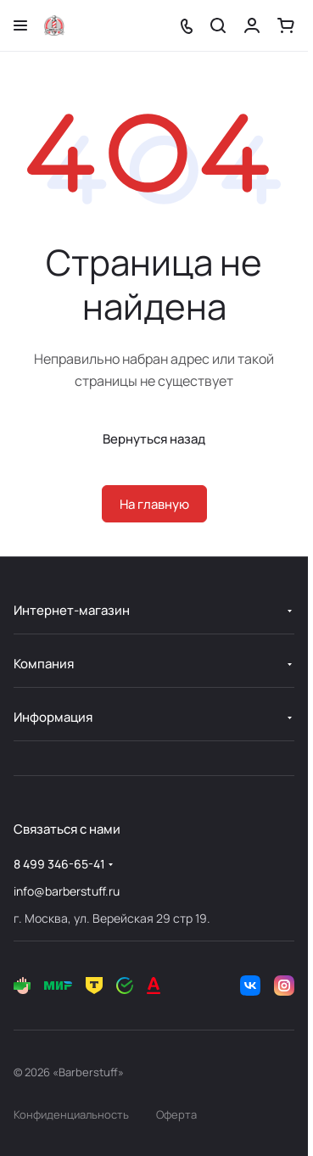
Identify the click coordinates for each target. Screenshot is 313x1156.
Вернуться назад (154, 439)
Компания (44, 664)
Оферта (176, 1114)
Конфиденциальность (71, 1114)
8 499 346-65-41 (59, 864)
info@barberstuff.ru (67, 891)
